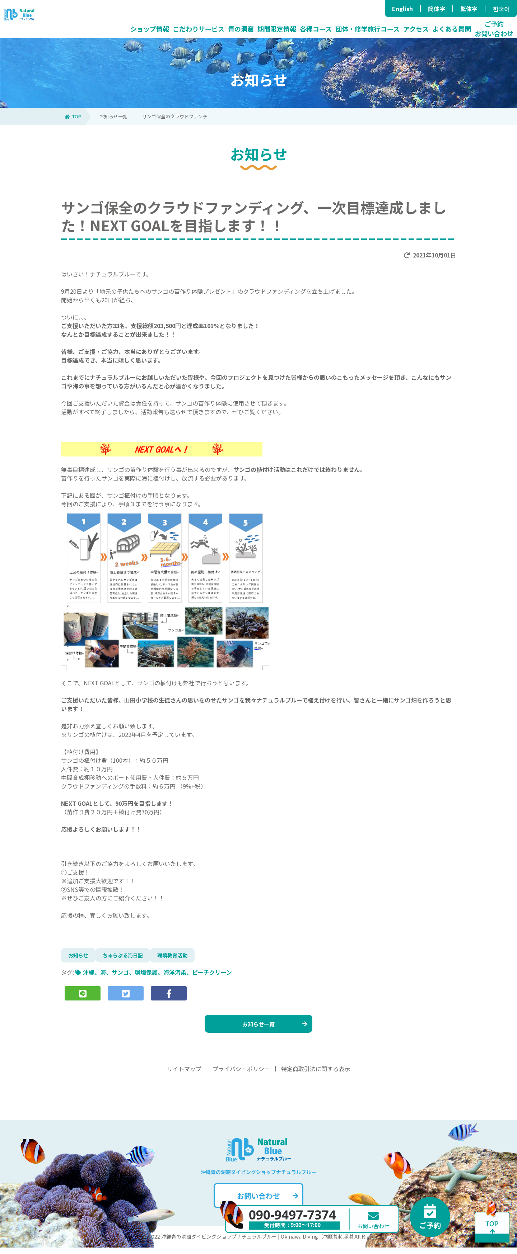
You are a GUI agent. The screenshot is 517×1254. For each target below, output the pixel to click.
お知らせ (79, 956)
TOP (73, 116)
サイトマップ (184, 1075)
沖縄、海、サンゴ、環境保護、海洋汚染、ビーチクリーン (157, 975)
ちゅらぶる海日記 (129, 956)
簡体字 (436, 8)
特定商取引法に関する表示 (315, 1075)
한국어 (501, 8)
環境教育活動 (183, 956)
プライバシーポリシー (241, 1075)
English (402, 8)
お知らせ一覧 (113, 116)
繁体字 (469, 8)
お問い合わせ (267, 1202)
